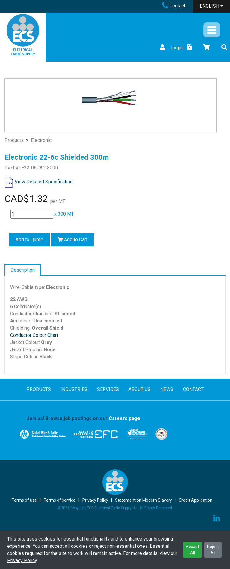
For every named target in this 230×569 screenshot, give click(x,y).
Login (170, 48)
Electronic (41, 140)
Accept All (192, 549)
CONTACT (193, 389)
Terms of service (59, 500)
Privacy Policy (22, 560)
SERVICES (108, 389)
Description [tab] (22, 270)
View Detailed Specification (43, 182)
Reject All (213, 549)
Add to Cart (72, 239)
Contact (173, 6)
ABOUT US (139, 389)
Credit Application (195, 500)
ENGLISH (209, 6)
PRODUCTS (38, 389)
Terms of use (24, 500)
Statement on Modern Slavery (143, 500)
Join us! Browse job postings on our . (84, 418)
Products (14, 140)
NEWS (166, 389)
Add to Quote (29, 239)
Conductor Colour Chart (34, 335)
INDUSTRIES (73, 389)
